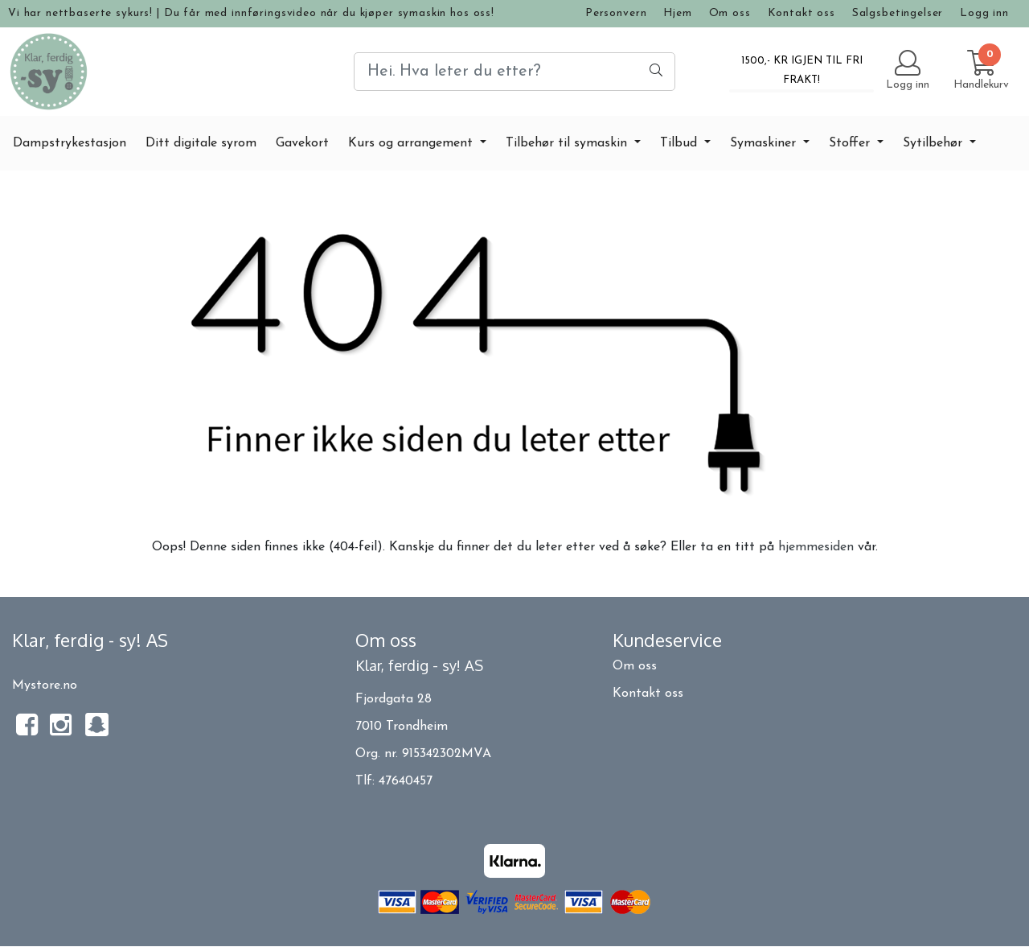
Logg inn (984, 13)
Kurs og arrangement (412, 143)
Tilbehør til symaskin (568, 143)
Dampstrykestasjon (69, 143)
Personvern (616, 13)
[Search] (514, 71)
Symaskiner (765, 143)
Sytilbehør (934, 143)
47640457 (406, 781)
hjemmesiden (816, 547)
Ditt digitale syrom (201, 143)
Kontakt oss (801, 13)
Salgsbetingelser (898, 13)
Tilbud (680, 143)
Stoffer (851, 143)
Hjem (677, 13)
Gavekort (302, 143)
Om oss (730, 13)
